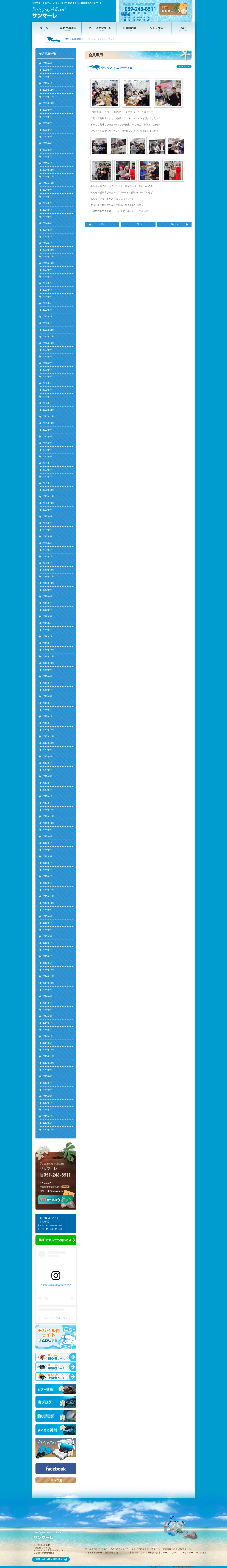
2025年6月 (48, 130)
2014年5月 (48, 1016)
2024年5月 (48, 216)
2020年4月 (48, 543)
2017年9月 (48, 749)
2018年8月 (48, 676)
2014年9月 (48, 989)
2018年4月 (48, 703)
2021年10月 (48, 423)
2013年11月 (48, 1056)
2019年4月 (48, 623)
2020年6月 (48, 529)
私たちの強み (100, 1549)
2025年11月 (48, 96)
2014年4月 (48, 1023)
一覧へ (138, 224)
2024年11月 (48, 176)
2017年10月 (48, 743)
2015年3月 (48, 949)
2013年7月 (48, 1083)
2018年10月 (48, 663)
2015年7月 (48, 923)
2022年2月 (48, 396)
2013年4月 (48, 1103)
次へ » (174, 224)
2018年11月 (48, 656)
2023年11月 (48, 256)
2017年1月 (48, 803)
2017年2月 (48, 796)
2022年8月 (48, 356)
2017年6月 (48, 769)
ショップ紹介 (138, 1549)
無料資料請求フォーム (158, 1552)
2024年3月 (48, 230)
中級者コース (169, 1549)
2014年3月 (48, 1029)
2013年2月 (48, 1116)
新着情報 (109, 1552)
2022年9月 (48, 350)
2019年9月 (48, 590)
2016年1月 (48, 883)
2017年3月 (48, 790)
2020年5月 (48, 536)
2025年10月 (48, 103)
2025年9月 (48, 110)
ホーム (88, 1549)
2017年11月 (48, 736)
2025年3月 (48, 150)
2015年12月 (48, 889)
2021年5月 (48, 456)
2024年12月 (48, 170)
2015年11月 (48, 896)
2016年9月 (48, 829)
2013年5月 (48, 1096)
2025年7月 (48, 123)
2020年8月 (48, 516)
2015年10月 (48, 903)
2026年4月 (48, 63)
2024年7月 (48, 203)
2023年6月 (48, 290)
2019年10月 (48, 583)
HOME (66, 39)
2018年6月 (48, 690)
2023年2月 (48, 316)
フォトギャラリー (93, 1552)
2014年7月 (48, 1003)
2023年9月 (48, 270)
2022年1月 (48, 403)
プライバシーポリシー (182, 1552)
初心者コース (153, 1549)
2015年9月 (48, 909)
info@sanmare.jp (55, 1191)
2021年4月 (48, 463)
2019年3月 (48, 629)
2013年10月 (48, 1063)
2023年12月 (48, 250)
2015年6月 (48, 929)
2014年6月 (48, 1009)
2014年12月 (48, 969)
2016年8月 (48, 836)
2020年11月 (48, 496)
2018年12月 (48, 649)
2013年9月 (48, 1069)
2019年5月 (48, 616)
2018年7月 (48, 683)
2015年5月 (48, 936)
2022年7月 (48, 363)
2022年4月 (48, 383)
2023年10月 (48, 263)
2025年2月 (48, 156)
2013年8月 (48, 1076)
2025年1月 (48, 163)
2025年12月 (48, 90)
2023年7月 (48, 283)
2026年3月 (48, 70)
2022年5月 (48, 376)
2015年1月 (48, 963)
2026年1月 (48, 83)
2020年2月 (48, 556)
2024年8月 (48, 196)
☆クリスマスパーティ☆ (116, 67)
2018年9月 (48, 670)
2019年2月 (48, 636)
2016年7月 (48, 843)
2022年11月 (48, 336)
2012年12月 (48, 1129)
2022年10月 (48, 343)
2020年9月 (48, 510)
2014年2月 (48, 1036)
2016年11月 (48, 816)
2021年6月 (48, 450)
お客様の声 (132, 1552)
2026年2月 (48, 76)
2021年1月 (48, 483)
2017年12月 (48, 729)
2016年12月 (48, 809)
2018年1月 (48, 723)
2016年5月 (48, 856)
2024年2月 (48, 236)
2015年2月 (48, 956)
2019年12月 (48, 570)
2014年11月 (48, 976)
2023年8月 (48, 276)
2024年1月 (48, 243)
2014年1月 (48, 1043)
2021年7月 (48, 443)
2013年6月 (48, 1089)
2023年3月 (48, 310)
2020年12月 (48, 490)
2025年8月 (48, 116)
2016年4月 (48, 863)
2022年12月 (48, 330)
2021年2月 (48, 476)
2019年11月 (48, 576)
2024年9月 (48, 190)
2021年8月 (48, 436)
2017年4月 (48, 783)
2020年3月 (48, 549)
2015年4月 (48, 943)
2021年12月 (48, 410)
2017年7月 (48, 763)
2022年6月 (48, 370)
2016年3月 (48, 869)
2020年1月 (48, 563)
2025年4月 (48, 143)
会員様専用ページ (80, 39)
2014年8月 (48, 996)
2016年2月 (48, 876)
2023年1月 (48, 323)
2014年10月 (48, 983)
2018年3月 (48, 709)
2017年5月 (48, 776)
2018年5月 (48, 696)
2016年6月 (48, 849)
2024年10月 (48, 183)
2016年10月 (48, 823)
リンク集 (200, 1552)
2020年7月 (48, 523)
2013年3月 (48, 1109)
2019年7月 (48, 603)
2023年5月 (48, 296)
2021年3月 (48, 470)
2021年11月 (48, 416)
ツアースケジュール (119, 1549)
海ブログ (120, 1552)
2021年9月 (48, 430)
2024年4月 (48, 223)
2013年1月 (48, 1123)
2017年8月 (48, 756)
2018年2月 (48, 716)
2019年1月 (48, 643)
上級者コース (184, 1549)
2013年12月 (48, 1049)
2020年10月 (48, 503)
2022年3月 (48, 390)
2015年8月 (48, 916)
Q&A (143, 1552)
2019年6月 (48, 610)
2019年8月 (48, 596)
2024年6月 (48, 210)
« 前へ (102, 224)
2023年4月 (48, 303)
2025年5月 (48, 136)
